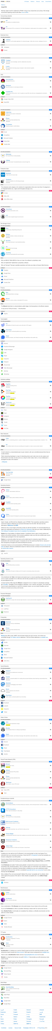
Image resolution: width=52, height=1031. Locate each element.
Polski (15, 1019)
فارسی (41, 1012)
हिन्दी (41, 1014)
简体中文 (16, 1023)
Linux (23, 12)
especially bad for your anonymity (35, 870)
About (42, 1)
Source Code (18, 1027)
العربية (2, 1009)
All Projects (26, 1)
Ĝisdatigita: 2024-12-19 (29, 1027)
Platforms (32, 1)
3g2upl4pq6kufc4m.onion (31, 954)
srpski (2, 1021)
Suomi (2, 1014)
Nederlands (42, 1016)
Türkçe (2, 1023)
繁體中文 (29, 1023)
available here (44, 637)
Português (29, 1019)
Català (15, 1009)
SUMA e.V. (26, 957)
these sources (20, 952)
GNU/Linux (10, 525)
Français (16, 1014)
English (15, 1012)
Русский (42, 1019)
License (10, 1027)
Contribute (3, 1027)
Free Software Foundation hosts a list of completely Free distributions (18, 531)
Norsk (2, 1019)
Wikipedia (4, 461)
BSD (27, 12)
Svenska (29, 1021)
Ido (1, 1016)
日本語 (28, 1016)
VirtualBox (5, 584)
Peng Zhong (41, 1027)
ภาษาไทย (42, 1021)
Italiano (15, 1016)
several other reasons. (7, 548)
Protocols (38, 1)
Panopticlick (35, 855)
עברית (28, 1014)
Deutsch (29, 1009)
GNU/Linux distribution (26, 529)
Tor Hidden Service (15, 637)
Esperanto (3, 1012)
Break (5, 1)
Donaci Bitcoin (48, 1)
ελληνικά (42, 1009)
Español (29, 1012)
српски (15, 1021)
